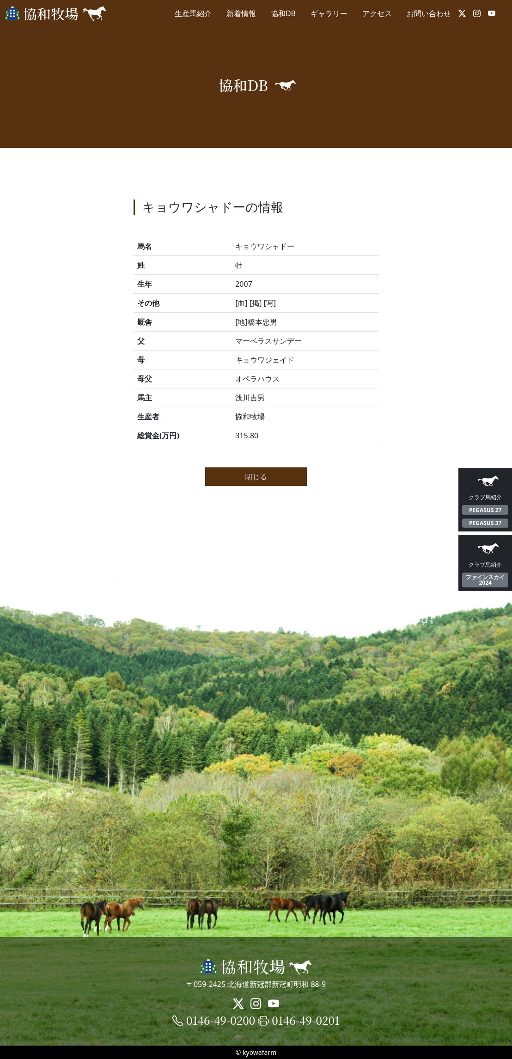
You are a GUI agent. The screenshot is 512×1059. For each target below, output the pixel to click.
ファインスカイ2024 (485, 580)
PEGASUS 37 (485, 523)
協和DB (283, 13)
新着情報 (241, 13)
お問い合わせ (429, 13)
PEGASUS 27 (485, 510)
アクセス (377, 13)
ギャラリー (329, 13)
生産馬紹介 (193, 13)
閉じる (256, 477)
